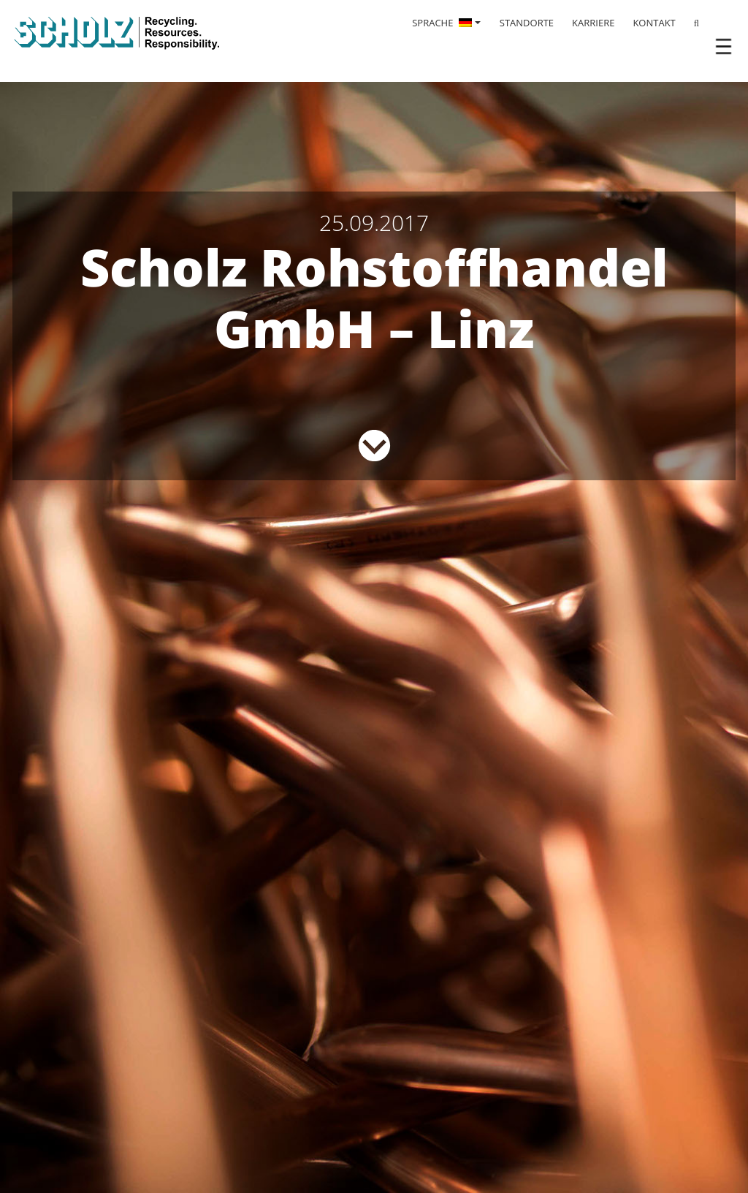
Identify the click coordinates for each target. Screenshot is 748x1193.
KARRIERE (593, 22)
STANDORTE (527, 22)
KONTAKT (654, 22)
